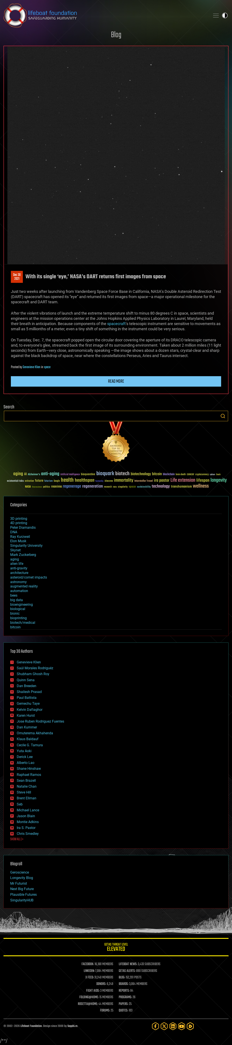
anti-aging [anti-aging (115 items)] (50, 474)
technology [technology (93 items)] (161, 486)
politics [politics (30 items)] (46, 487)
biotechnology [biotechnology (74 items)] (141, 474)
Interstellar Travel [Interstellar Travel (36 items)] (143, 481)
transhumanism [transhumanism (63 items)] (181, 487)
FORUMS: (105, 1010)
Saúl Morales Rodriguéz (35, 668)
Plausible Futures (23, 894)
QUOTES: (123, 1010)
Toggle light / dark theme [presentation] (225, 15)
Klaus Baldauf (27, 739)
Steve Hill (24, 792)
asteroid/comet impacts (28, 577)
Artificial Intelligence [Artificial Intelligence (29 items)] (70, 474)
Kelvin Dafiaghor (29, 710)
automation (19, 591)
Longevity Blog (21, 878)
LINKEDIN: (89, 971)
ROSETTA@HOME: (88, 1004)
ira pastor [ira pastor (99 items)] (161, 480)
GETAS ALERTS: (127, 971)
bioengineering (21, 604)
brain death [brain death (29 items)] (181, 474)
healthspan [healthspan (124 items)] (84, 480)
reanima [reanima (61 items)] (56, 487)
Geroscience (19, 872)
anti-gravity (18, 568)
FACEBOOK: (88, 964)
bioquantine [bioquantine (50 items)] (88, 474)
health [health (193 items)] (67, 480)
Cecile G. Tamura (30, 745)
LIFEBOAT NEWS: (128, 964)
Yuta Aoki (24, 751)
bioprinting (18, 618)
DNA (13, 532)
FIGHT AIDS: (93, 991)
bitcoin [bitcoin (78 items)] (157, 474)
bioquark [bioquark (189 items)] (105, 474)
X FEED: (89, 977)
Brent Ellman (26, 798)
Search (223, 416)
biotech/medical (22, 623)
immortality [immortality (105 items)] (123, 480)
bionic (15, 613)
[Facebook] (155, 1026)
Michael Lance (28, 810)
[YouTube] (181, 1026)
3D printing (18, 519)
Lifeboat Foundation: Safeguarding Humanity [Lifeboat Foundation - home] (105, 15)
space (47, 367)
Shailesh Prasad (29, 692)
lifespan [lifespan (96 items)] (202, 480)
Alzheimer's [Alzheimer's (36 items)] (34, 474)
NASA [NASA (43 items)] (28, 487)
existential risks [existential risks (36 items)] (15, 481)
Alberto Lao (25, 763)
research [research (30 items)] (108, 487)
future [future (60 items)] (39, 481)
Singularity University (26, 545)
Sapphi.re (72, 1026)
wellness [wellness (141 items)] (201, 486)
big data (16, 600)
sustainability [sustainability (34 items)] (144, 487)
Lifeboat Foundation (31, 1026)
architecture (19, 573)
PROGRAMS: (125, 997)
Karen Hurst (26, 715)
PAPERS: (123, 1004)
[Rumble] (190, 1026)
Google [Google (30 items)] (57, 481)
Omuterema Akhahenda (35, 733)
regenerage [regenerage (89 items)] (72, 486)
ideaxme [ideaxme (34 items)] (109, 481)
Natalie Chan (27, 786)
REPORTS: (124, 991)
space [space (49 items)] (132, 486)
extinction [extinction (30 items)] (29, 481)
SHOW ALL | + (16, 839)
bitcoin (15, 627)
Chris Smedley (28, 834)
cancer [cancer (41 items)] (190, 474)
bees (13, 595)
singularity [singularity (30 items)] (123, 487)
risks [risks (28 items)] (115, 487)
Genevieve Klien (31, 367)
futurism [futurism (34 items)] (48, 481)
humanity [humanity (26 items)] (99, 481)
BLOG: (122, 977)
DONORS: (101, 984)
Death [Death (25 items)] (218, 474)
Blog (116, 35)
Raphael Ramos (29, 775)
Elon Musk (18, 541)
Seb (20, 804)
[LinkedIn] (172, 1026)
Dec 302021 (17, 277)
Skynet (15, 550)
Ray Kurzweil (20, 537)
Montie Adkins (28, 822)
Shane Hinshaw (29, 769)
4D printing (18, 523)
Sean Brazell (26, 780)
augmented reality (24, 586)
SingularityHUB (21, 900)
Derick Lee (25, 757)
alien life (16, 564)
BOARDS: (124, 984)
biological (17, 609)
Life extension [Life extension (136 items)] (182, 480)
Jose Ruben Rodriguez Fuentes (40, 721)
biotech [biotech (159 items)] (122, 474)
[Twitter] (164, 1026)
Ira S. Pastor (26, 828)
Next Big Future (22, 889)
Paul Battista (27, 698)
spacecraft (116, 323)
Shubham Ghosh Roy (33, 674)
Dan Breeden (26, 686)
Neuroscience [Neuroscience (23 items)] (37, 487)
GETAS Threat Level (116, 948)
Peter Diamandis (23, 527)
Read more (116, 381)
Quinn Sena (26, 680)
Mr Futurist (18, 883)
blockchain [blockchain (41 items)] (169, 474)
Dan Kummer (27, 727)
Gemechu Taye (28, 703)
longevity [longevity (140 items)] (218, 480)
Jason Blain (26, 816)
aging (14, 559)
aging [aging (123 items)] (18, 474)
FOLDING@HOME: (89, 997)
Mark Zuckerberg (23, 555)
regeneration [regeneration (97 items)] (92, 486)
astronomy (18, 582)
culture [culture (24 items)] (212, 474)
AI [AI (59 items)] (25, 474)
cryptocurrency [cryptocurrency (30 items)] (202, 474)
